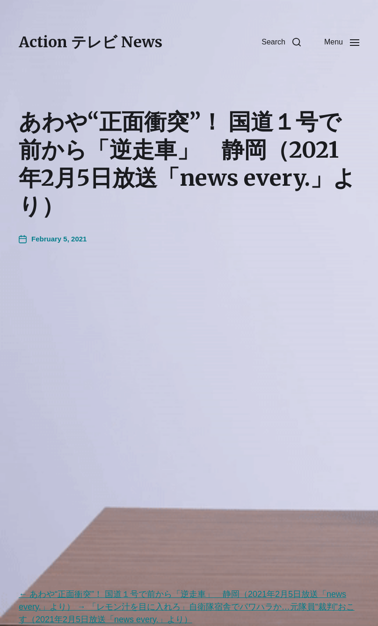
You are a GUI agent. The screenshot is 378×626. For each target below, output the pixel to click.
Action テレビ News (90, 42)
